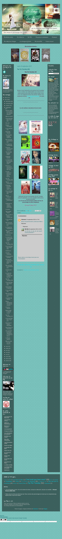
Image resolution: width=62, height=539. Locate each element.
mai (7, 352)
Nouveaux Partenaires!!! (9, 200)
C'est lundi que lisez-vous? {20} (9, 192)
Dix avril (7, 123)
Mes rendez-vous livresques (10, 41)
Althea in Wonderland (7, 423)
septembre (8, 107)
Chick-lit (51, 479)
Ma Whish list (20, 37)
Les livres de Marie (7, 462)
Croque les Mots (8, 431)
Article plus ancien (38, 265)
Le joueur (8, 209)
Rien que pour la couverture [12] (9, 295)
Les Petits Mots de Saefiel (8, 467)
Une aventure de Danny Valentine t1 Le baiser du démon (9, 333)
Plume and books (7, 456)
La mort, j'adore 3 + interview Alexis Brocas (9, 174)
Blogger (45, 508)
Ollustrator (35, 508)
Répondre (23, 223)
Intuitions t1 (8, 250)
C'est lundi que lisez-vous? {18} (9, 283)
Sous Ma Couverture (7, 440)
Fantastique (8, 481)
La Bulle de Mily (8, 465)
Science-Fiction (22, 483)
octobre (8, 105)
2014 (6, 97)
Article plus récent (23, 265)
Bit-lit (10, 479)
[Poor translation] (5, 520)
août (7, 346)
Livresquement (8, 429)
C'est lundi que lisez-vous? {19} (9, 247)
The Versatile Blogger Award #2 (9, 136)
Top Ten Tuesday (26, 212)
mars (7, 356)
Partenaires (54, 37)
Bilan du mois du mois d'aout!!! (9, 342)
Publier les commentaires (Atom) (31, 270)
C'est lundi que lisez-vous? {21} (9, 119)
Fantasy (17, 481)
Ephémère (6, 470)
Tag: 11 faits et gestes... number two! (9, 216)
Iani (31, 97)
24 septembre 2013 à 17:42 (32, 219)
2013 (6, 99)
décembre (8, 101)
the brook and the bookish (33, 96)
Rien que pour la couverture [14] (9, 224)
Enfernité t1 (8, 235)
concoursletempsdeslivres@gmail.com (53, 113)
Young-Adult (47, 483)
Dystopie (56, 479)
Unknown (23, 219)
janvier (7, 360)
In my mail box (24, 481)
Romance (15, 483)
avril (7, 354)
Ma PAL (30, 37)
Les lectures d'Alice (7, 420)
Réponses (25, 226)
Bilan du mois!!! (9, 116)
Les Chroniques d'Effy (8, 443)
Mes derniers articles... (8, 37)
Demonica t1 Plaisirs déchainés (9, 324)
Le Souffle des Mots (8, 448)
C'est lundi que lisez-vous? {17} (9, 319)
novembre (8, 103)
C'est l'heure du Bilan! (18, 479)
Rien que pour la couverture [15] (9, 141)
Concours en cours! (49, 41)
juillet (7, 348)
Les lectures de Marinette (8, 417)
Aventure (5, 479)
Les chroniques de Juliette (25, 41)
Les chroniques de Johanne (8, 434)
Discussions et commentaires (42, 37)
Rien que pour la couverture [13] (9, 266)
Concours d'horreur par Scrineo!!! (9, 149)
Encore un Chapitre (6, 426)
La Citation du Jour (42, 481)
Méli (26, 229)
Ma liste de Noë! (38, 41)
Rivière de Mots (8, 445)
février (7, 358)
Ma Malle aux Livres (7, 437)
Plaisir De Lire (7, 450)
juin (7, 350)
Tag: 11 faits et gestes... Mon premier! (9, 232)
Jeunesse (32, 481)
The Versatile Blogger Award (9, 153)
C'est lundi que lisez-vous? (36, 479)
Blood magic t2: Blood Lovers (8, 312)
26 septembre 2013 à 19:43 (35, 229)
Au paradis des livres (8, 459)
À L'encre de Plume (7, 453)
